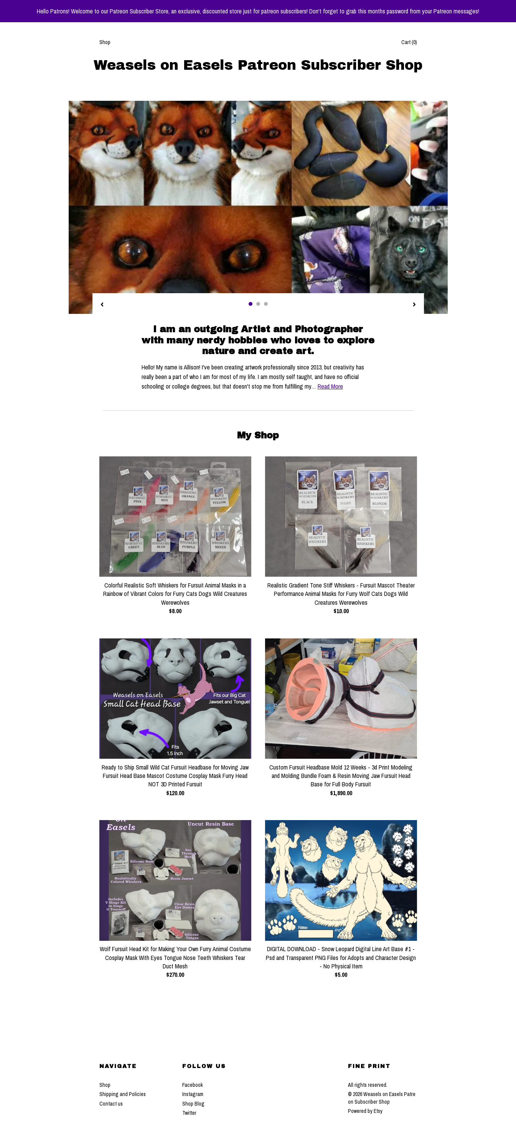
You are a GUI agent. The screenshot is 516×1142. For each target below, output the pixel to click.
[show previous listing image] (102, 305)
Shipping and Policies (122, 1094)
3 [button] (266, 304)
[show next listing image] (414, 305)
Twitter (189, 1112)
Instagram (192, 1094)
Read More (330, 386)
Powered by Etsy (365, 1111)
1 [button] (250, 304)
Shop (104, 42)
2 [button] (258, 304)
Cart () (409, 42)
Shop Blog (193, 1103)
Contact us (111, 1103)
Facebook (192, 1084)
